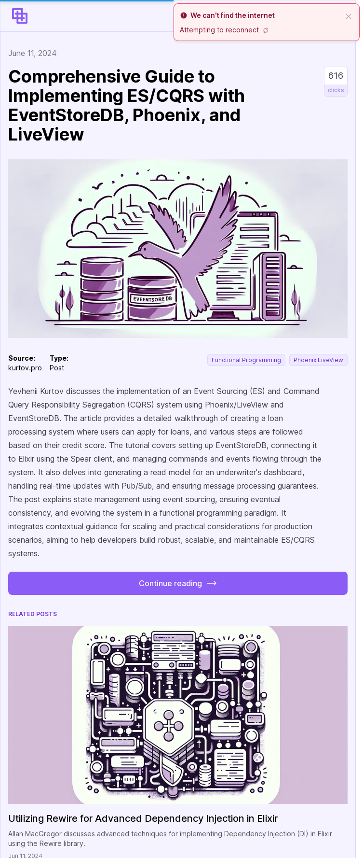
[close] (348, 15)
